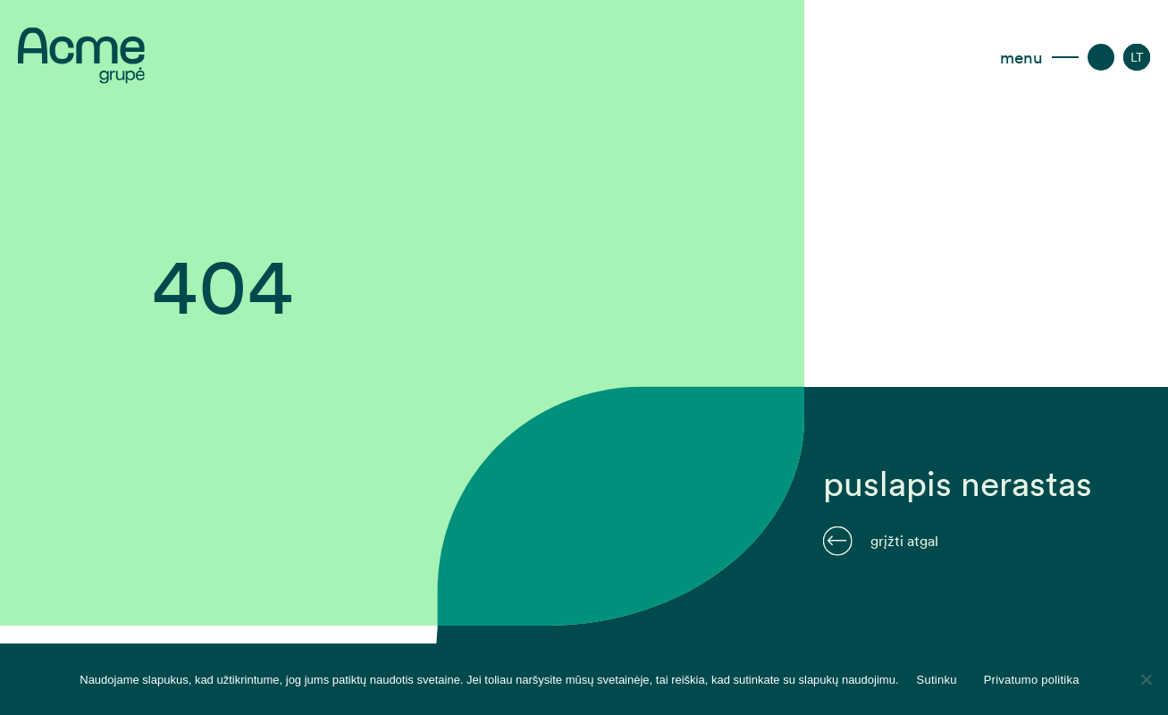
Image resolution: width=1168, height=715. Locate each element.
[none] (1136, 57)
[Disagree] (1146, 679)
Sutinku (937, 679)
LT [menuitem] (1137, 57)
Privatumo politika (1032, 679)
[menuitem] (1137, 57)
